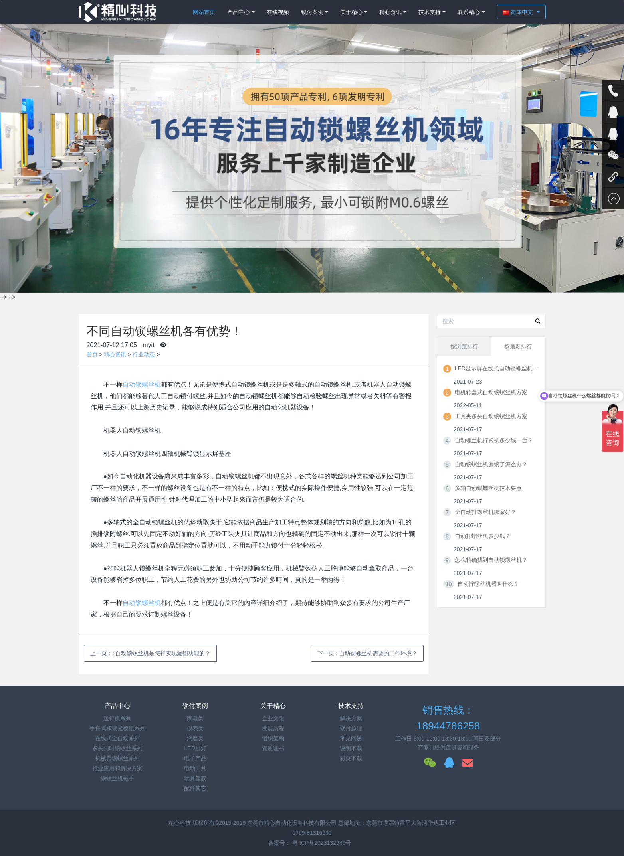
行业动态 (144, 354)
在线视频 (278, 12)
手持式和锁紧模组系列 (117, 728)
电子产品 (195, 758)
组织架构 (273, 738)
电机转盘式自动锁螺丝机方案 (491, 392)
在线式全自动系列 (117, 738)
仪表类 (195, 728)
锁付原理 (351, 728)
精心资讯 (390, 12)
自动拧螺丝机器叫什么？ (488, 584)
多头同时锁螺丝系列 (117, 748)
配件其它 (195, 788)
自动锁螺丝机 (142, 384)
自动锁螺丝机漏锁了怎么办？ (491, 464)
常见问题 (351, 738)
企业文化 (273, 718)
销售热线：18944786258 (448, 718)
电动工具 (195, 768)
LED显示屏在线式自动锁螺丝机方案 (497, 368)
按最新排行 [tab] (518, 346)
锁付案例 (312, 12)
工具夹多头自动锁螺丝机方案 (491, 416)
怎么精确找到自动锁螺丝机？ (491, 560)
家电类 (195, 718)
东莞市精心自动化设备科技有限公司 (292, 823)
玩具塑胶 (195, 778)
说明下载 (351, 748)
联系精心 (469, 12)
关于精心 (351, 12)
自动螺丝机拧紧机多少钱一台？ (494, 440)
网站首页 (204, 12)
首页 (92, 354)
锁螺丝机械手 (117, 778)
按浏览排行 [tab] (464, 346)
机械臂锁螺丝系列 (117, 758)
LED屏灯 (195, 748)
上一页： (150, 653)
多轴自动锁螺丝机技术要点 (488, 488)
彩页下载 (351, 758)
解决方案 (351, 718)
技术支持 (429, 12)
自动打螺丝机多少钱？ (483, 536)
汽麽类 (195, 738)
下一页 (367, 653)
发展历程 (273, 728)
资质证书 (273, 748)
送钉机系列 (117, 718)
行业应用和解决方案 (117, 768)
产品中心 (238, 12)
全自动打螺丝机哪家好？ (485, 512)
